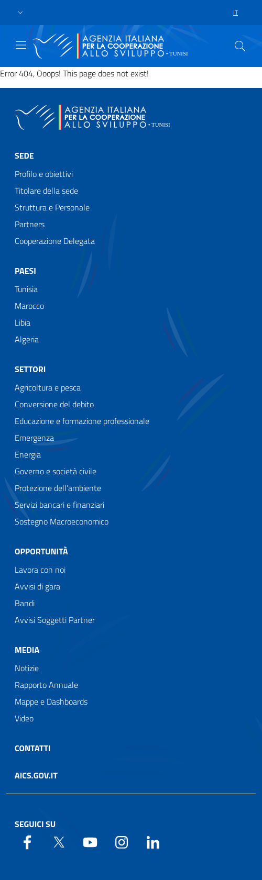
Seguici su (35, 824)
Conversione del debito (54, 404)
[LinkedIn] (153, 841)
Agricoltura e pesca (48, 387)
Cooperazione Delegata (55, 241)
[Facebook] (27, 841)
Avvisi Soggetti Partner (55, 620)
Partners (30, 224)
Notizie (27, 668)
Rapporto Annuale (46, 684)
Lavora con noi (40, 569)
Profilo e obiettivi (44, 174)
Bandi (25, 603)
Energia (28, 454)
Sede (24, 155)
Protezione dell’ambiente (58, 488)
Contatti (32, 748)
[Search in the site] (240, 46)
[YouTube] (90, 841)
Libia (22, 322)
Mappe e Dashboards (51, 701)
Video (24, 718)
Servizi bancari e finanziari (59, 504)
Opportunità (41, 551)
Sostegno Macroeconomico (61, 521)
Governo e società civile (55, 471)
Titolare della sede (46, 190)
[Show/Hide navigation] (21, 45)
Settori (30, 369)
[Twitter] (58, 841)
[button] (20, 13)
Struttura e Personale (52, 207)
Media (27, 649)
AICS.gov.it (36, 775)
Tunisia (26, 289)
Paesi (25, 270)
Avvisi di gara (37, 586)
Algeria (27, 339)
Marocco (29, 305)
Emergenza (34, 437)
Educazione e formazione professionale (82, 421)
